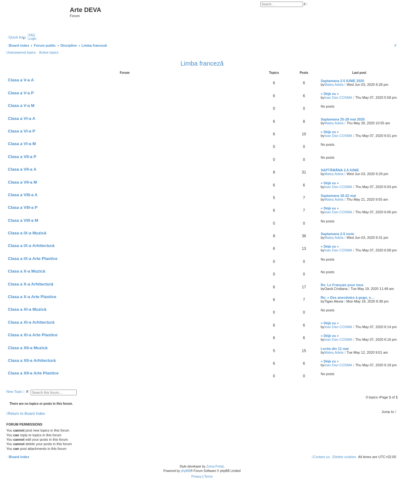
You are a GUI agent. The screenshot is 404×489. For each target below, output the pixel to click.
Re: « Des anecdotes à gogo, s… (347, 297)
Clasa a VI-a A (21, 118)
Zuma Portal (214, 466)
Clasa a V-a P (21, 93)
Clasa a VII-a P (22, 156)
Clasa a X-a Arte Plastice (32, 296)
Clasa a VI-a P (21, 131)
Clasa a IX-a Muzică (27, 233)
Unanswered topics (21, 52)
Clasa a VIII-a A (23, 194)
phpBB (185, 471)
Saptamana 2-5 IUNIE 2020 (342, 81)
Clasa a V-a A (21, 80)
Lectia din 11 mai (335, 349)
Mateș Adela (334, 84)
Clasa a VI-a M (22, 143)
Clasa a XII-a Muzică (27, 347)
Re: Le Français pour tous (342, 285)
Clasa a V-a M (21, 105)
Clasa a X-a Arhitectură (30, 284)
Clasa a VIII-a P (23, 207)
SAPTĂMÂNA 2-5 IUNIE (340, 170)
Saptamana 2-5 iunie (337, 234)
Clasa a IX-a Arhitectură (31, 245)
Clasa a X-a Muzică (26, 271)
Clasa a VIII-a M (23, 220)
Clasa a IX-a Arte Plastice (32, 258)
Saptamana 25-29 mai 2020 (343, 119)
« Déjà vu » (330, 94)
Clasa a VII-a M (22, 182)
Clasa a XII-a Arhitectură (32, 360)
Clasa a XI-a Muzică (27, 309)
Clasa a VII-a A (22, 169)
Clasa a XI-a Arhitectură (31, 322)
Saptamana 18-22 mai (338, 195)
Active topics (49, 52)
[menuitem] (31, 35)
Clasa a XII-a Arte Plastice (33, 373)
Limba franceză (202, 63)
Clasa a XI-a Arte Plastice (32, 335)
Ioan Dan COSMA (338, 97)
